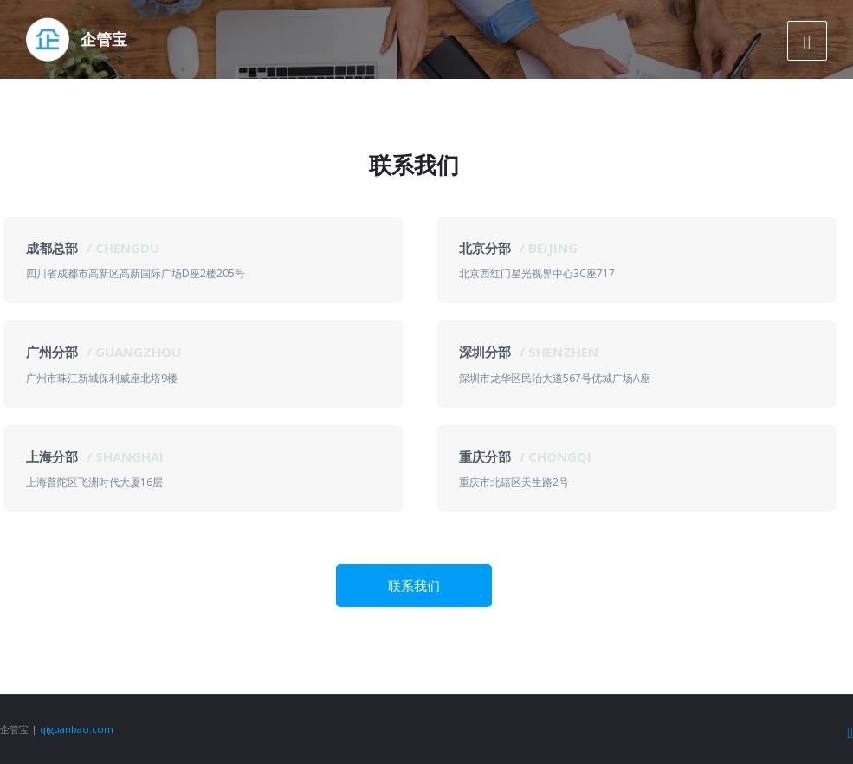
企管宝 (104, 39)
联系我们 (414, 585)
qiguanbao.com (76, 728)
